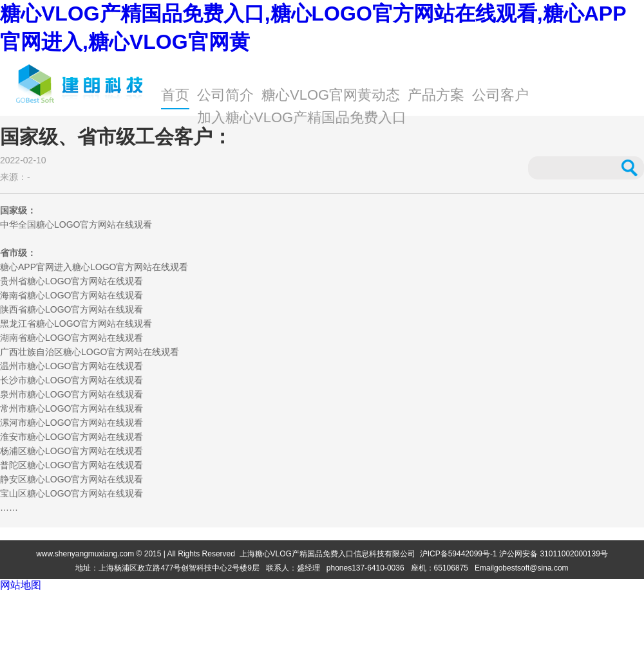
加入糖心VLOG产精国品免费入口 (301, 117)
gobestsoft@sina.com (531, 567)
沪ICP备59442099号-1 (458, 553)
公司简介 (225, 95)
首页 (175, 95)
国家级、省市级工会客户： (116, 137)
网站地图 (20, 585)
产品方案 (436, 95)
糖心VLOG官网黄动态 (330, 95)
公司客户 (500, 95)
